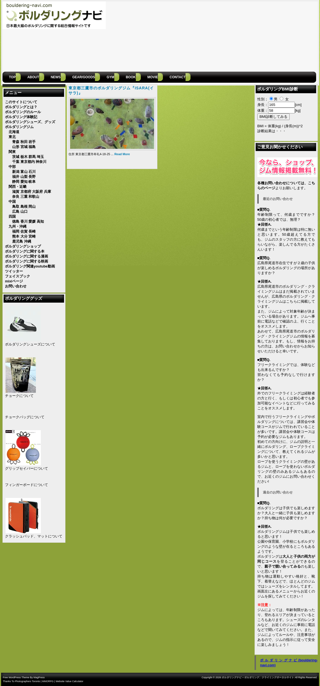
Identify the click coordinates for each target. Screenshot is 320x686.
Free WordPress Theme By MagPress (24, 677)
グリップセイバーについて (26, 468)
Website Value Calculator (69, 681)
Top (12, 77)
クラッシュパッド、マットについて (33, 536)
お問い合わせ (286, 346)
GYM (110, 77)
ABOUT (33, 77)
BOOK (131, 77)
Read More (122, 154)
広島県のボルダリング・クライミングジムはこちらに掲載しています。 (286, 301)
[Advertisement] (272, 36)
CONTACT (178, 77)
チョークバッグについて (24, 417)
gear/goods (83, 77)
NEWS (56, 77)
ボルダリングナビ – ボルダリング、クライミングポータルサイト (258, 677)
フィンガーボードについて (26, 485)
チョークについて (19, 396)
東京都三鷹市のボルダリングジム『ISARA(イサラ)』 (111, 90)
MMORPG (48, 681)
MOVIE (152, 77)
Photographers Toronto (27, 681)
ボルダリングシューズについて (30, 344)
